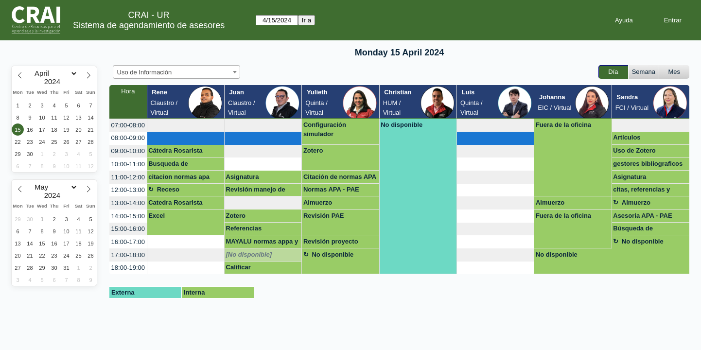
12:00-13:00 (128, 189)
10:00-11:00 (128, 164)
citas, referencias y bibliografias (641, 191)
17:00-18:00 (128, 255)
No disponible (401, 124)
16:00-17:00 (128, 241)
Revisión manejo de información (255, 191)
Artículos (626, 137)
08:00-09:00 (128, 137)
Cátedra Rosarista (175, 150)
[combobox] (176, 72)
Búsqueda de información (633, 230)
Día (613, 71)
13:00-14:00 (128, 203)
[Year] (54, 82)
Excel (156, 215)
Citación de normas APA (339, 176)
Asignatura (242, 176)
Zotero (313, 150)
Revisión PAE (323, 215)
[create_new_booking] (185, 125)
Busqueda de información (168, 165)
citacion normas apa (179, 176)
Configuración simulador (324, 129)
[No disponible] (249, 254)
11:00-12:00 (128, 177)
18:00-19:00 (128, 267)
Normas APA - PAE (331, 189)
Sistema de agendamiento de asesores (149, 25)
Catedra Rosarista (175, 202)
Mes (674, 71)
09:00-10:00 (128, 151)
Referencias (244, 228)
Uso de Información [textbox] (144, 72)
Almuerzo (317, 202)
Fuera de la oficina (563, 124)
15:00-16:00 (128, 228)
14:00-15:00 (128, 216)
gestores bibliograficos (648, 163)
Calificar (238, 267)
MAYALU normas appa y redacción (262, 243)
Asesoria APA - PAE (642, 215)
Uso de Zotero (634, 150)
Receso (168, 189)
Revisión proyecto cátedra (330, 243)
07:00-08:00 (128, 125)
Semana (643, 71)
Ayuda (624, 20)
